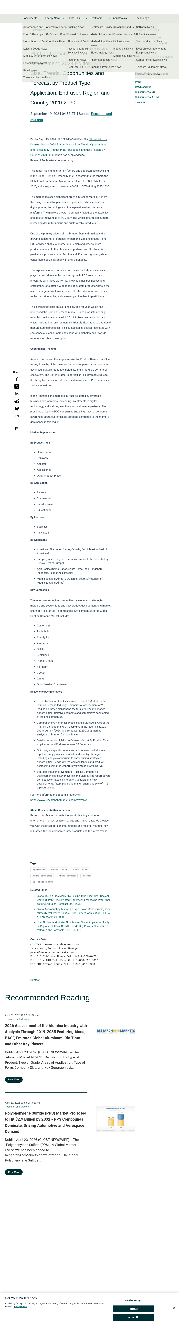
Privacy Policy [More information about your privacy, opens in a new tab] (20, 1311)
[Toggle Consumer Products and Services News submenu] (42, 18)
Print (138, 81)
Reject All (133, 1313)
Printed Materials (80, 869)
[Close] (173, 1312)
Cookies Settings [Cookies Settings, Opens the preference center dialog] (133, 1305)
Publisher (86, 876)
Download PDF (143, 87)
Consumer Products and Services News (30, 18)
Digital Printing (38, 869)
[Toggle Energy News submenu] (63, 18)
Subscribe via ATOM (147, 97)
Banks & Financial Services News (75, 18)
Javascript (141, 102)
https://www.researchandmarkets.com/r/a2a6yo (58, 800)
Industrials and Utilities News (121, 18)
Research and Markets (17, 1019)
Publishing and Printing (42, 882)
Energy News (52, 18)
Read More (13, 1079)
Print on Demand (59, 869)
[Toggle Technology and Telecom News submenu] (155, 18)
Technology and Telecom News (143, 18)
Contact (35, 980)
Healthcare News (98, 18)
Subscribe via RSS (145, 92)
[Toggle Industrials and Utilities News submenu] (132, 18)
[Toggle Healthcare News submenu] (109, 18)
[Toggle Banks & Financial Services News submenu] (86, 18)
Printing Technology (67, 876)
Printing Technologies (42, 876)
